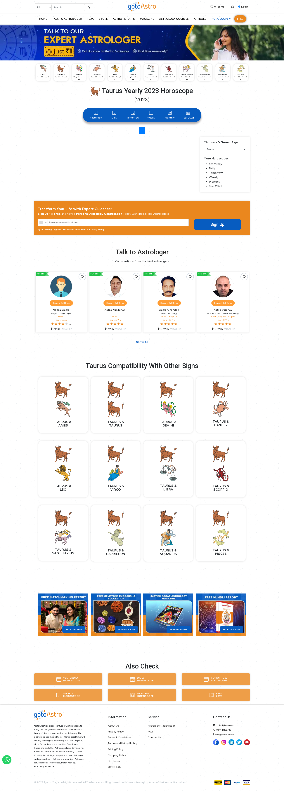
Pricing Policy (115, 749)
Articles (200, 18)
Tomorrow (133, 115)
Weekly (151, 115)
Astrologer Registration (162, 725)
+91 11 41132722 (223, 730)
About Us (113, 725)
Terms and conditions (74, 229)
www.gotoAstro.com (224, 734)
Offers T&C (114, 767)
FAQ (150, 731)
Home (43, 18)
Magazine (147, 18)
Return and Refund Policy (122, 743)
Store (103, 18)
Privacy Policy (96, 229)
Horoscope (220, 18)
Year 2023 (188, 115)
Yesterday (96, 115)
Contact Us (154, 737)
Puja (90, 18)
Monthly (169, 115)
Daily (114, 115)
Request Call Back (61, 303)
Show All (142, 342)
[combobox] (43, 222)
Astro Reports (124, 18)
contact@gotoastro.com (227, 725)
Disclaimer (114, 761)
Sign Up (217, 224)
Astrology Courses (174, 18)
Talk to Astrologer (67, 18)
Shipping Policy (117, 755)
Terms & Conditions (119, 737)
